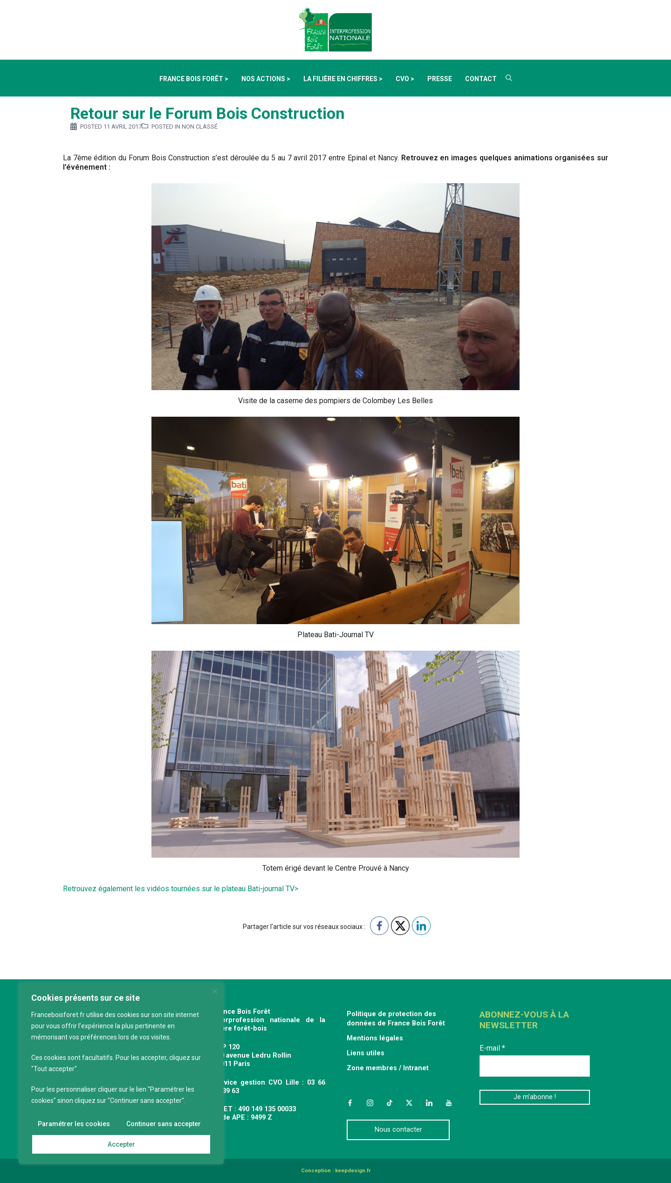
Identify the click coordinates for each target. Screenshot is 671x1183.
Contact (481, 79)
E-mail (492, 1048)
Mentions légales (375, 1038)
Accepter (121, 1144)
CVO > (405, 79)
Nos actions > (265, 79)
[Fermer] (214, 991)
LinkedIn (429, 1103)
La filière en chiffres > (343, 79)
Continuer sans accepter (163, 1124)
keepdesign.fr (352, 1171)
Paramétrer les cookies (74, 1124)
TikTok (389, 1103)
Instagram (369, 1103)
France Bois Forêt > (193, 79)
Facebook (350, 1103)
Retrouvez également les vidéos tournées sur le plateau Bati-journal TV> (181, 888)
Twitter (409, 1103)
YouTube (448, 1103)
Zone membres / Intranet (388, 1068)
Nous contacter (398, 1130)
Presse (439, 79)
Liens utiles (365, 1053)
